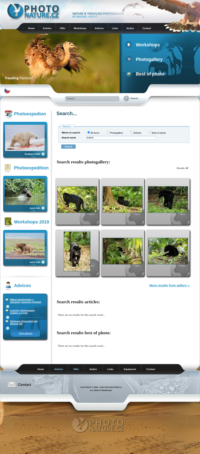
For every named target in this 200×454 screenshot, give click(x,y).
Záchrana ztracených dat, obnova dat (24, 322)
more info (35, 208)
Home (31, 28)
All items (93, 132)
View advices (25, 333)
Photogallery (145, 59)
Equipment (130, 369)
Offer (62, 28)
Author (130, 28)
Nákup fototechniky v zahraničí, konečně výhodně (25, 300)
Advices (99, 28)
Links (115, 28)
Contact (146, 28)
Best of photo (145, 74)
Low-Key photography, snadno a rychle (22, 311)
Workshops (80, 28)
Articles (47, 28)
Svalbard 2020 (32, 154)
